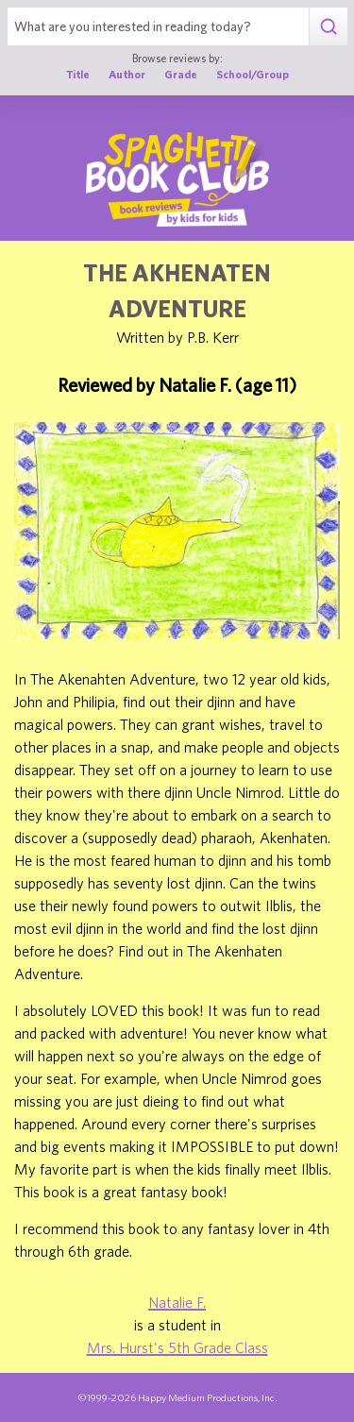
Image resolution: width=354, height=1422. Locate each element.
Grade (180, 74)
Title (78, 74)
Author (127, 74)
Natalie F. (177, 1302)
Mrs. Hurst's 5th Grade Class (177, 1347)
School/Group (252, 74)
